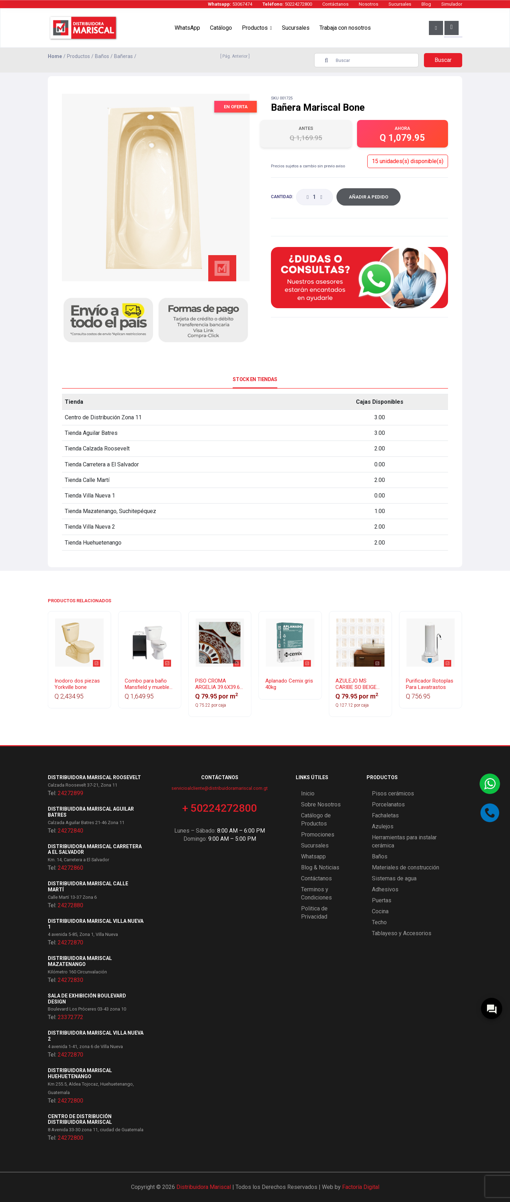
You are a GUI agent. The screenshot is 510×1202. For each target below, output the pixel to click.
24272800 (70, 1100)
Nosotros (368, 4)
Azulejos (382, 826)
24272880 (70, 905)
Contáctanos (335, 4)
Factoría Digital (360, 1187)
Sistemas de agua (394, 878)
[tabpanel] (255, 472)
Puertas (381, 900)
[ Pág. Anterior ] (234, 56)
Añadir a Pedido (368, 197)
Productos (255, 27)
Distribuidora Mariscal (203, 1187)
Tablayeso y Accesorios (401, 933)
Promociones (317, 834)
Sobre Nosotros (321, 804)
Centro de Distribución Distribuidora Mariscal (80, 1119)
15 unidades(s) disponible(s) (407, 161)
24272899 (70, 793)
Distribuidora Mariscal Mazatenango (80, 961)
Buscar (443, 60)
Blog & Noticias (320, 867)
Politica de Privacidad (314, 912)
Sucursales (400, 4)
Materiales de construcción (405, 867)
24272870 (70, 942)
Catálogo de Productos (316, 819)
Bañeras (123, 56)
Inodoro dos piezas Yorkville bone (77, 684)
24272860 (70, 867)
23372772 (70, 1017)
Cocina (380, 911)
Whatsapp (313, 856)
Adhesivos (385, 889)
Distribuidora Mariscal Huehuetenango (80, 1073)
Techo (379, 922)
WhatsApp (187, 27)
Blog (426, 4)
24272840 (70, 830)
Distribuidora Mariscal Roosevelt (94, 777)
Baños (102, 56)
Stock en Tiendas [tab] (255, 379)
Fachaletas (385, 815)
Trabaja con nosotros (345, 27)
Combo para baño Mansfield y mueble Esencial (147, 687)
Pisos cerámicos (393, 793)
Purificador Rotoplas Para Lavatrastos (429, 684)
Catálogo (221, 27)
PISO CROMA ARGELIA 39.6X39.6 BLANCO (217, 687)
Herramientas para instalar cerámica (404, 841)
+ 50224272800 (219, 808)
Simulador (451, 4)
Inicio (307, 793)
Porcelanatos (388, 804)
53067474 (230, 4)
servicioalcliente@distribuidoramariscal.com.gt (219, 788)
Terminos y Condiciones (316, 893)
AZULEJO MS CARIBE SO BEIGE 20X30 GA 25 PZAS (357, 687)
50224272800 (287, 4)
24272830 (70, 980)
